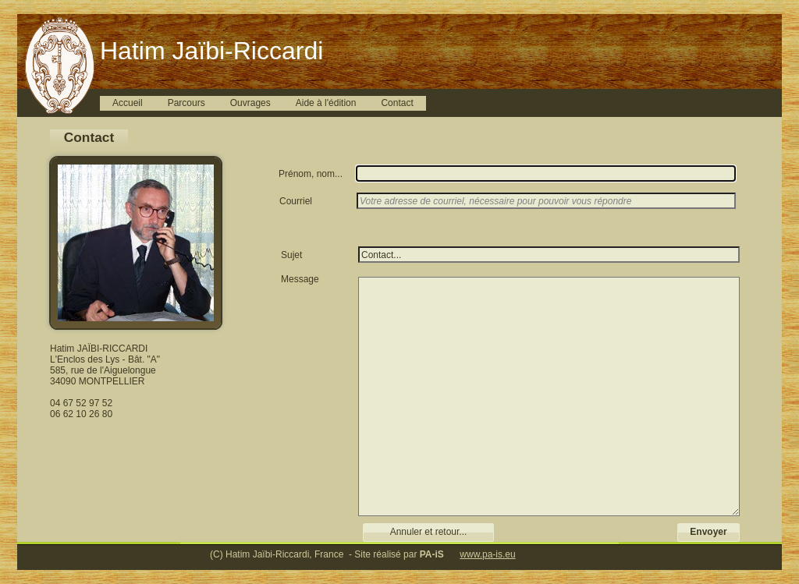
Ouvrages (250, 102)
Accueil (127, 102)
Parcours (186, 102)
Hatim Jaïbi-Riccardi (211, 51)
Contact (397, 102)
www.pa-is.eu (487, 554)
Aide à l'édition (326, 102)
